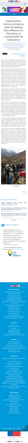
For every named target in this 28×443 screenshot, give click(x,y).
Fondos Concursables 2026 (14, 341)
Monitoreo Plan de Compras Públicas (14, 379)
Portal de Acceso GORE (14, 411)
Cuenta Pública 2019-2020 (14, 296)
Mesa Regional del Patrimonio (14, 333)
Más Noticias (14, 220)
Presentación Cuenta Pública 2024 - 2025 (14, 292)
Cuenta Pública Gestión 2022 (14, 295)
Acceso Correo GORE (14, 409)
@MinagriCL (17, 230)
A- (24, 53)
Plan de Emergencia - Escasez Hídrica (14, 363)
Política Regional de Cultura (14, 365)
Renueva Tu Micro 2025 (14, 350)
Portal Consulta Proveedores (14, 413)
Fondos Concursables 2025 (14, 343)
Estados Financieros (14, 368)
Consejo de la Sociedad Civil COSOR (14, 318)
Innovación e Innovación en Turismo (14, 371)
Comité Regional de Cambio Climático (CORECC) (14, 335)
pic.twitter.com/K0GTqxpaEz (10, 245)
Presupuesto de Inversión (14, 306)
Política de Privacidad (21, 437)
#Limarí (14, 233)
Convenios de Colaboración (14, 308)
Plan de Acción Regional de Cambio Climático (14, 316)
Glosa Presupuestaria (14, 310)
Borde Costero (14, 325)
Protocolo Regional (13, 401)
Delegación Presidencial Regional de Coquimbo (14, 400)
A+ (21, 53)
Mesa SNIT (14, 328)
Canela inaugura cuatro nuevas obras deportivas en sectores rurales (14, 203)
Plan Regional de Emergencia (14, 298)
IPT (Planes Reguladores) (14, 370)
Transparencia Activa (14, 406)
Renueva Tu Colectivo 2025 (14, 351)
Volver (24, 192)
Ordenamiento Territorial (14, 331)
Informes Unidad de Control (14, 361)
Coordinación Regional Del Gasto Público (14, 305)
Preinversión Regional (14, 315)
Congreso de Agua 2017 (13, 313)
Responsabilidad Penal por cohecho (14, 404)
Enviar (13, 53)
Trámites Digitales (14, 408)
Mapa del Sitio (4, 437)
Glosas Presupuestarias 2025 (14, 311)
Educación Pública (14, 403)
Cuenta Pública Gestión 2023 (14, 293)
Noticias (15, 18)
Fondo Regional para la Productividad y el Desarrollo (14, 348)
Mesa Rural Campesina (14, 330)
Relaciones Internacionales (14, 326)
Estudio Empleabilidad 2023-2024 (14, 378)
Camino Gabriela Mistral (14, 398)
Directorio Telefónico (12, 437)
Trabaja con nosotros (14, 395)
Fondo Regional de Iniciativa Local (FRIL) (14, 346)
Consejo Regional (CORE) (14, 396)
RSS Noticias (22, 56)
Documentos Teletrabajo (14, 375)
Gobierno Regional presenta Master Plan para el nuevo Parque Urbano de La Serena (14, 208)
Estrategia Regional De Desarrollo (14, 300)
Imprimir (17, 53)
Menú (14, 14)
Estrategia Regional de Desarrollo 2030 (14, 376)
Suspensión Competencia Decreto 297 (14, 373)
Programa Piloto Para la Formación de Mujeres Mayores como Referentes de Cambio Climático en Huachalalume (14, 383)
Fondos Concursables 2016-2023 (14, 345)
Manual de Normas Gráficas (13, 438)
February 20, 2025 (18, 249)
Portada (11, 18)
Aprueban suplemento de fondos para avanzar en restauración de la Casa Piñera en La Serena (14, 214)
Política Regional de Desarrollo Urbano (14, 366)
